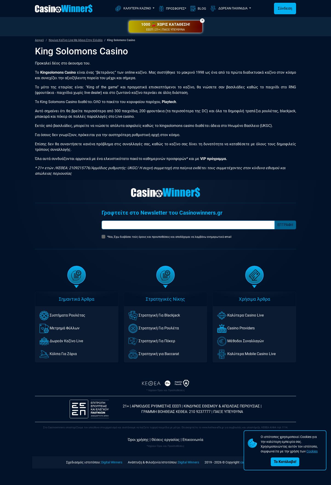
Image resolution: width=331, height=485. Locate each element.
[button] (165, 27)
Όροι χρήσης (138, 439)
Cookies (312, 451)
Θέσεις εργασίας (165, 439)
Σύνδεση (285, 8)
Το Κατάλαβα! (285, 462)
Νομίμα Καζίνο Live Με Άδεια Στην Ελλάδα (76, 40)
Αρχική (39, 40)
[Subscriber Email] (188, 225)
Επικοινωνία (193, 439)
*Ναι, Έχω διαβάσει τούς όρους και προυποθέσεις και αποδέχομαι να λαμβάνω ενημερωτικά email (169, 236)
